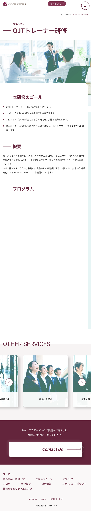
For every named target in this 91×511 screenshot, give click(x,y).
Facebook (32, 499)
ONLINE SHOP (56, 499)
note (43, 499)
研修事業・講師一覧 (14, 479)
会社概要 (26, 483)
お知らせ (68, 479)
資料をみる (55, 3)
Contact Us (62, 449)
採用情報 (46, 483)
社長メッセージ (44, 479)
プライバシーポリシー (74, 483)
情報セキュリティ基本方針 (17, 488)
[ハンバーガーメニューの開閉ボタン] (85, 6)
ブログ (6, 483)
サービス (8, 473)
